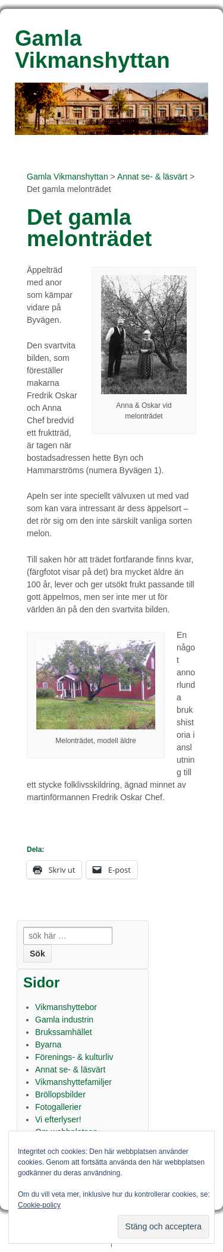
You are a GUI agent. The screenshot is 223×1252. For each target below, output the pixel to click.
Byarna (48, 1044)
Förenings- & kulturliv (74, 1057)
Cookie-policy (39, 1205)
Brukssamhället (63, 1032)
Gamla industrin (64, 1019)
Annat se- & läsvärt (152, 176)
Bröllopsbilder (60, 1094)
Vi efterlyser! (58, 1119)
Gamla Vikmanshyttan (67, 176)
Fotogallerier (58, 1107)
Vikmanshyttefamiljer (73, 1082)
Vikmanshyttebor (66, 1007)
